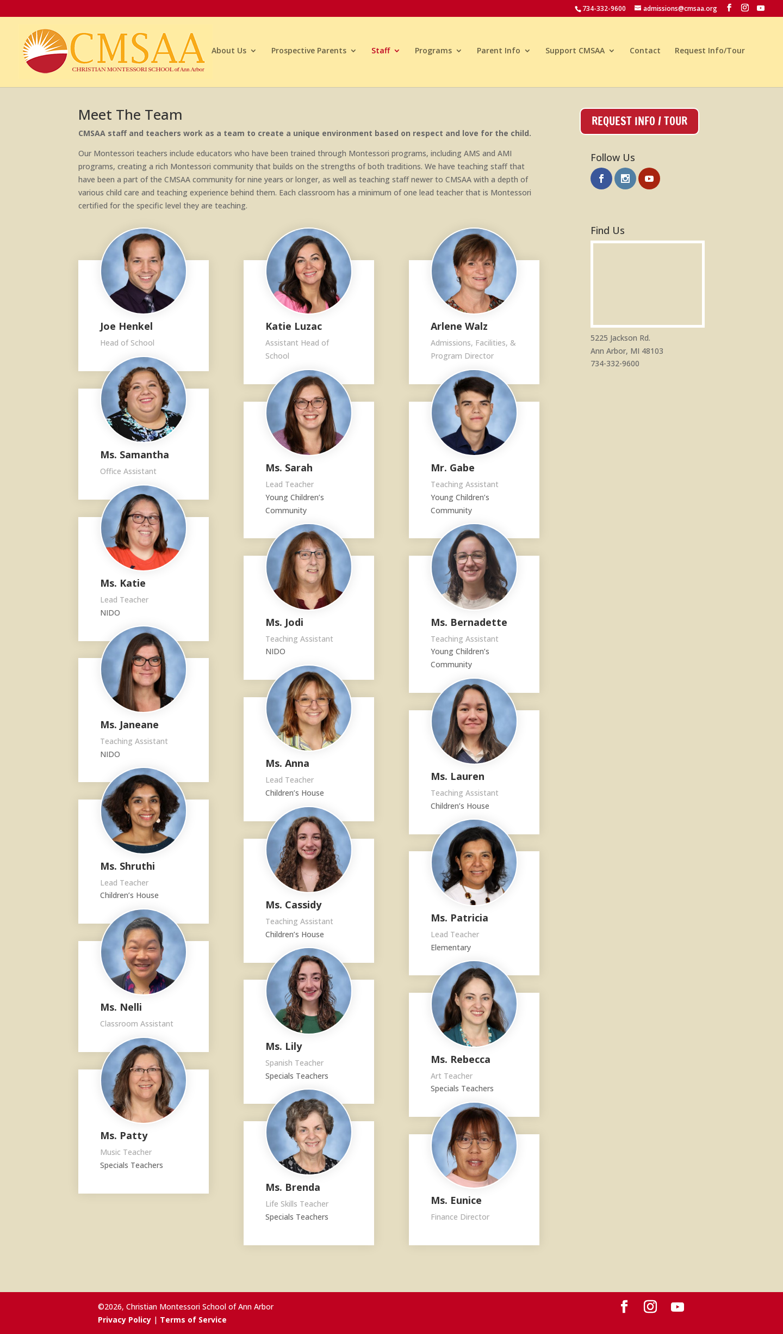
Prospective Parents (308, 53)
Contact (645, 53)
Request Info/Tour (710, 53)
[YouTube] (761, 8)
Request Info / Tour (639, 121)
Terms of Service (193, 1319)
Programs (433, 53)
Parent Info (498, 53)
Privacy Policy (124, 1319)
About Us (229, 53)
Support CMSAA (575, 53)
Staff (380, 53)
